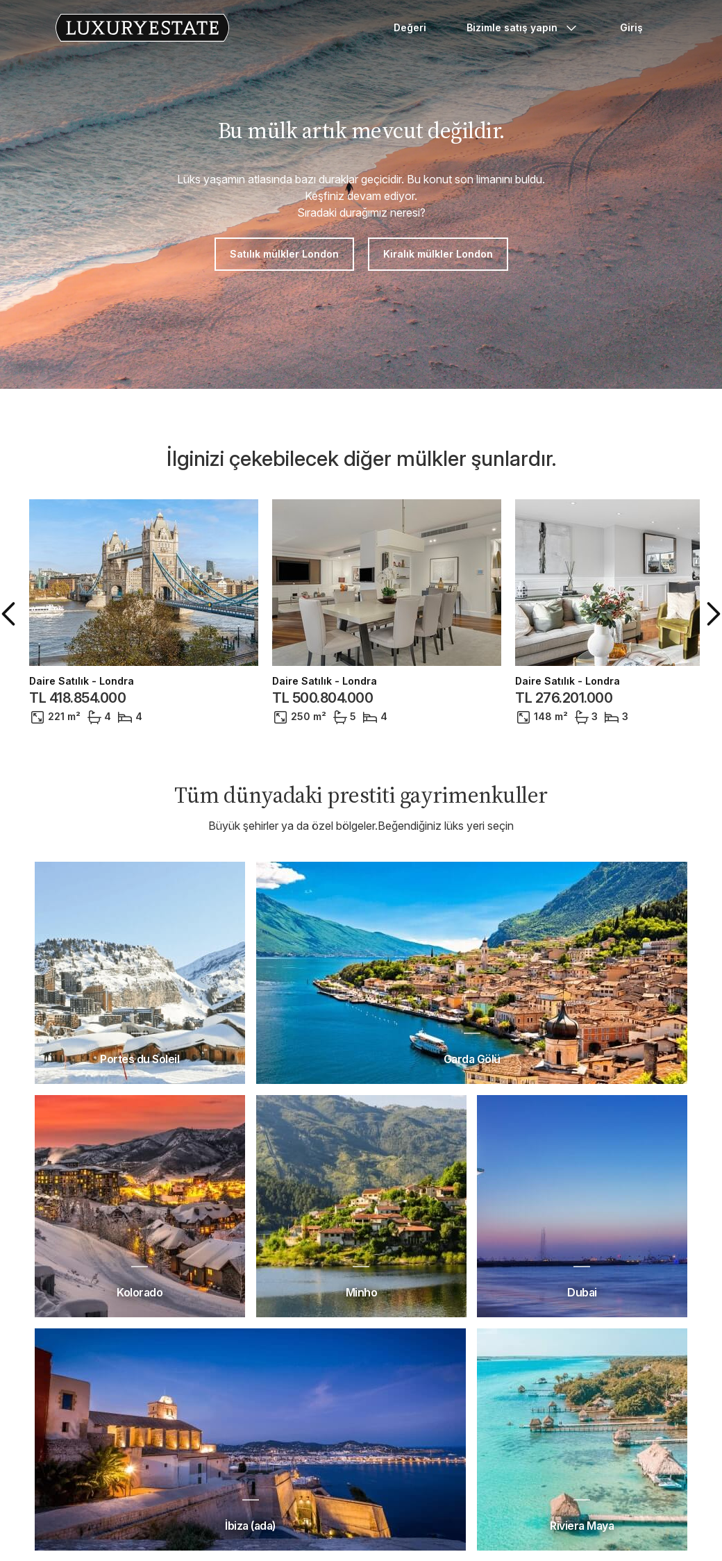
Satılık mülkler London (284, 254)
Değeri (410, 27)
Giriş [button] (631, 27)
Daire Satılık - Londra (81, 681)
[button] (11, 614)
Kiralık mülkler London (438, 254)
